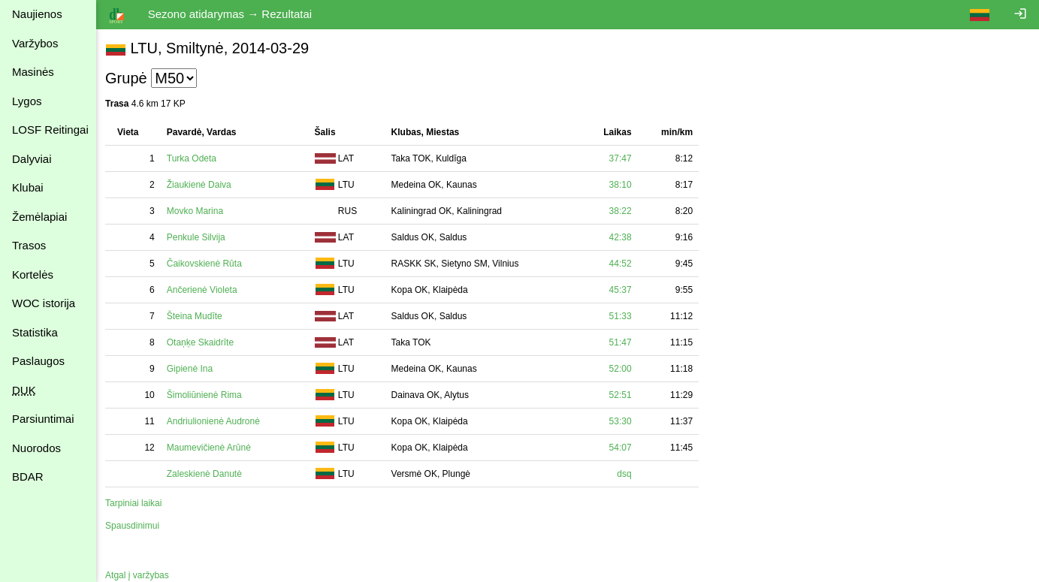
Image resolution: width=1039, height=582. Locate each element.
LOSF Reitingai (50, 129)
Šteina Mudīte (197, 316)
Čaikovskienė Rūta (207, 263)
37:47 (623, 158)
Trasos (29, 245)
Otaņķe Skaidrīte (203, 342)
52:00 (623, 368)
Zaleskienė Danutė (207, 474)
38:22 (623, 211)
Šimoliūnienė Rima (207, 395)
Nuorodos (36, 448)
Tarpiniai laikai (136, 503)
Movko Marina (198, 211)
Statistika (35, 332)
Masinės (33, 71)
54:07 (623, 447)
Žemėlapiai (39, 216)
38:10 (623, 184)
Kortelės (32, 274)
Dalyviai (32, 158)
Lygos (26, 101)
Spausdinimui (135, 525)
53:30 (623, 421)
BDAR (28, 476)
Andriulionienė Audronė (216, 421)
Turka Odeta (194, 158)
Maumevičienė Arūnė (212, 447)
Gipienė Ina (193, 368)
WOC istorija (43, 303)
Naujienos (37, 14)
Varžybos (35, 43)
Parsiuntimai (43, 418)
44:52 (623, 263)
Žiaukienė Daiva (202, 184)
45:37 (623, 290)
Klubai (28, 187)
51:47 (623, 342)
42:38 (623, 237)
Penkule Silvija (199, 237)
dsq (627, 474)
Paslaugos (38, 360)
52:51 (623, 395)
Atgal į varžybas (140, 575)
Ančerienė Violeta (205, 290)
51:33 (623, 316)
